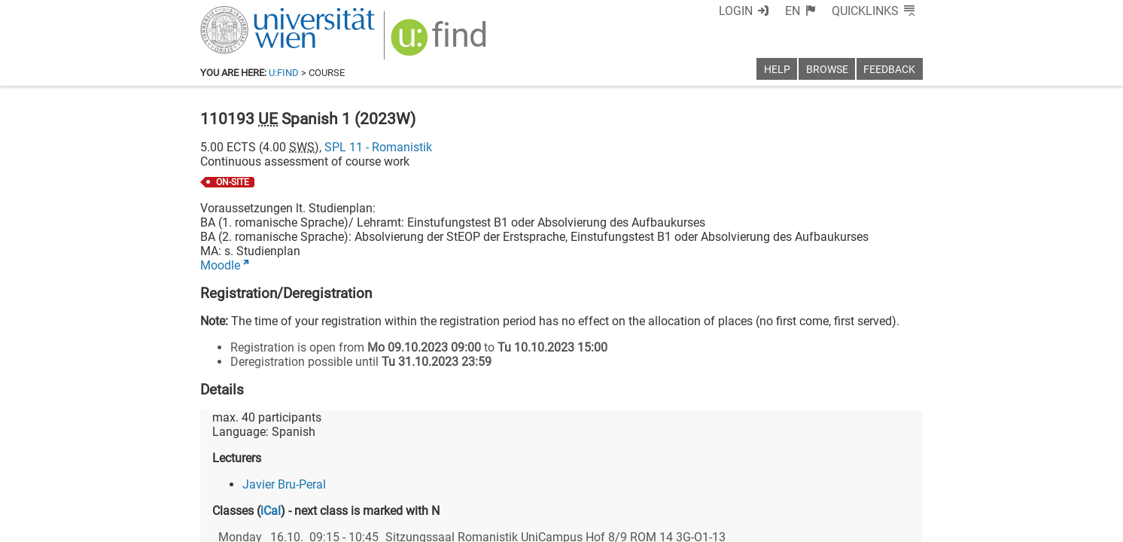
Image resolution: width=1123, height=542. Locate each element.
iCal (270, 511)
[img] (440, 42)
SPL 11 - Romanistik (378, 147)
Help (777, 69)
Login (736, 11)
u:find (284, 72)
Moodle (220, 265)
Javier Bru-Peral (284, 484)
